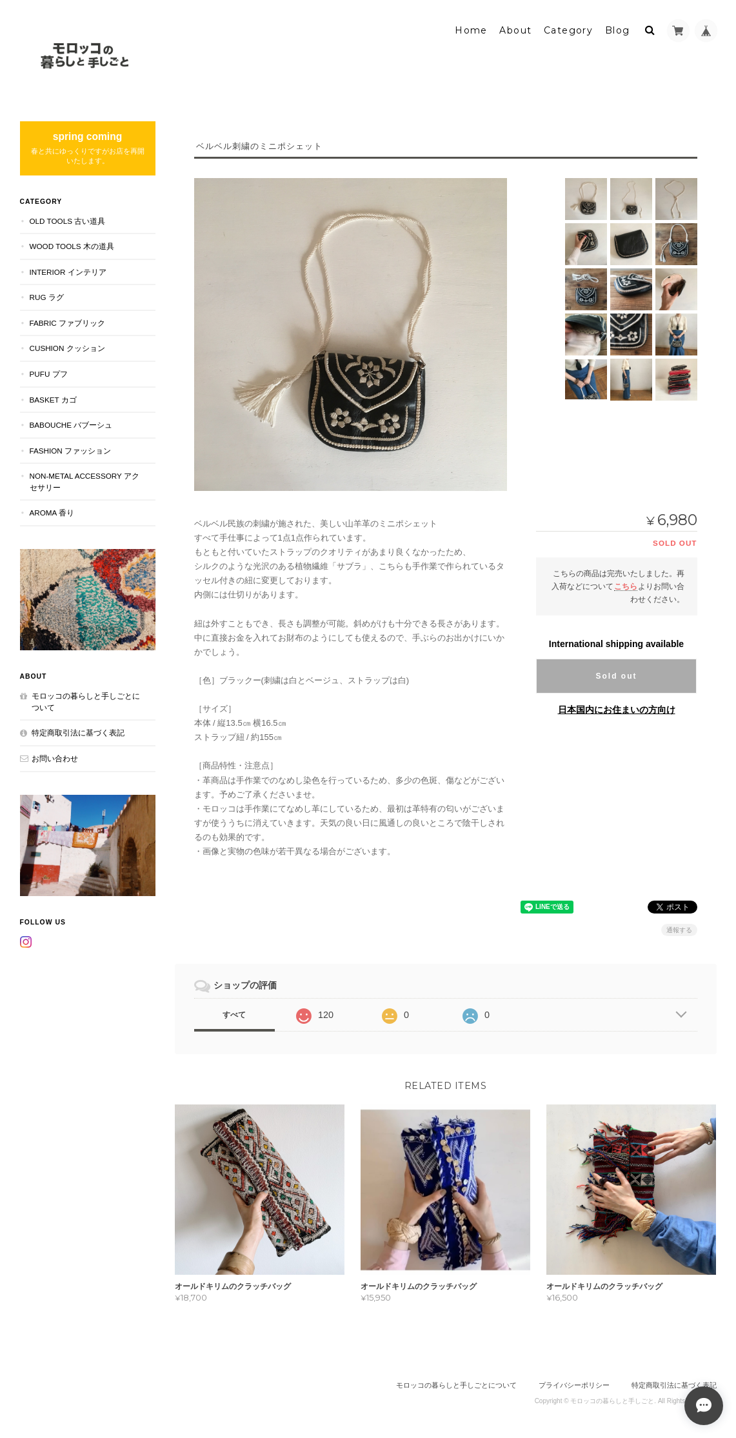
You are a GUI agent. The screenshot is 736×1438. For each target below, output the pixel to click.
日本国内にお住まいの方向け (616, 709)
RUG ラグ (47, 297)
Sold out (616, 676)
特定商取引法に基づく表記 (78, 732)
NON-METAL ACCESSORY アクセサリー (84, 482)
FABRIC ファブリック (67, 323)
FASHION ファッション (71, 450)
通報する (679, 930)
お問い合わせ (55, 758)
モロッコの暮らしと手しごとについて (86, 702)
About (515, 30)
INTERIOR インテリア (68, 272)
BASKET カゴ (53, 399)
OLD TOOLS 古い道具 (68, 221)
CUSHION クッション (67, 348)
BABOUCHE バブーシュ (71, 425)
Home (471, 30)
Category (568, 30)
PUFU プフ (49, 374)
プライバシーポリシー (574, 1385)
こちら (625, 586)
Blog (617, 30)
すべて (234, 1014)
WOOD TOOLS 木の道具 (72, 246)
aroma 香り (52, 512)
